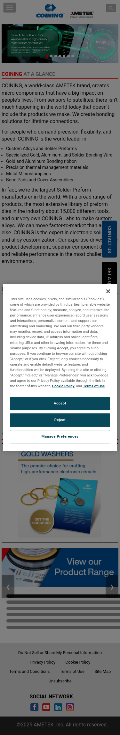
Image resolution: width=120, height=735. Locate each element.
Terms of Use (94, 386)
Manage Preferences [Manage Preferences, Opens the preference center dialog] (60, 436)
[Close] (108, 291)
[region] (60, 367)
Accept (60, 403)
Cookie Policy (63, 386)
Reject (60, 420)
